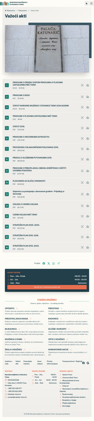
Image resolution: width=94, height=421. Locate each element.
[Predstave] (68, 311)
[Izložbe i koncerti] (68, 331)
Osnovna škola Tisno (69, 377)
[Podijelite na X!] (48, 263)
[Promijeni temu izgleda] (87, 3)
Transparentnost (68, 361)
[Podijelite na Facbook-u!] (44, 263)
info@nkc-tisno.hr (14, 394)
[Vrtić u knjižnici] (68, 342)
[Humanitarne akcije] (68, 352)
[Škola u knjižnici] (25, 352)
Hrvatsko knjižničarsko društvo (72, 397)
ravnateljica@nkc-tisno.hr (17, 397)
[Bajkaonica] (25, 331)
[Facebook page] (83, 363)
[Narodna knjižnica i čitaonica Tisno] (16, 3)
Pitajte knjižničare (68, 403)
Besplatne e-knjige (68, 400)
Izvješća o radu (8, 362)
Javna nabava (40, 362)
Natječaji (79, 361)
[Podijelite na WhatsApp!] (53, 263)
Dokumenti (22, 10)
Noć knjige (65, 406)
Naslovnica (10, 10)
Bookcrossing (66, 394)
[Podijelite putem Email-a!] (58, 263)
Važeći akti (18, 362)
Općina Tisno (66, 375)
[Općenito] (25, 311)
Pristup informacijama (52, 362)
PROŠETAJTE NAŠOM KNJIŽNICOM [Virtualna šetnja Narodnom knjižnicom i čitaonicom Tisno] (47, 287)
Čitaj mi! (64, 386)
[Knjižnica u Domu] (25, 342)
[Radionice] (68, 321)
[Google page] (88, 363)
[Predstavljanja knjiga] (25, 321)
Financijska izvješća (28, 362)
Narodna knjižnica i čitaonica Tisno (42, 414)
